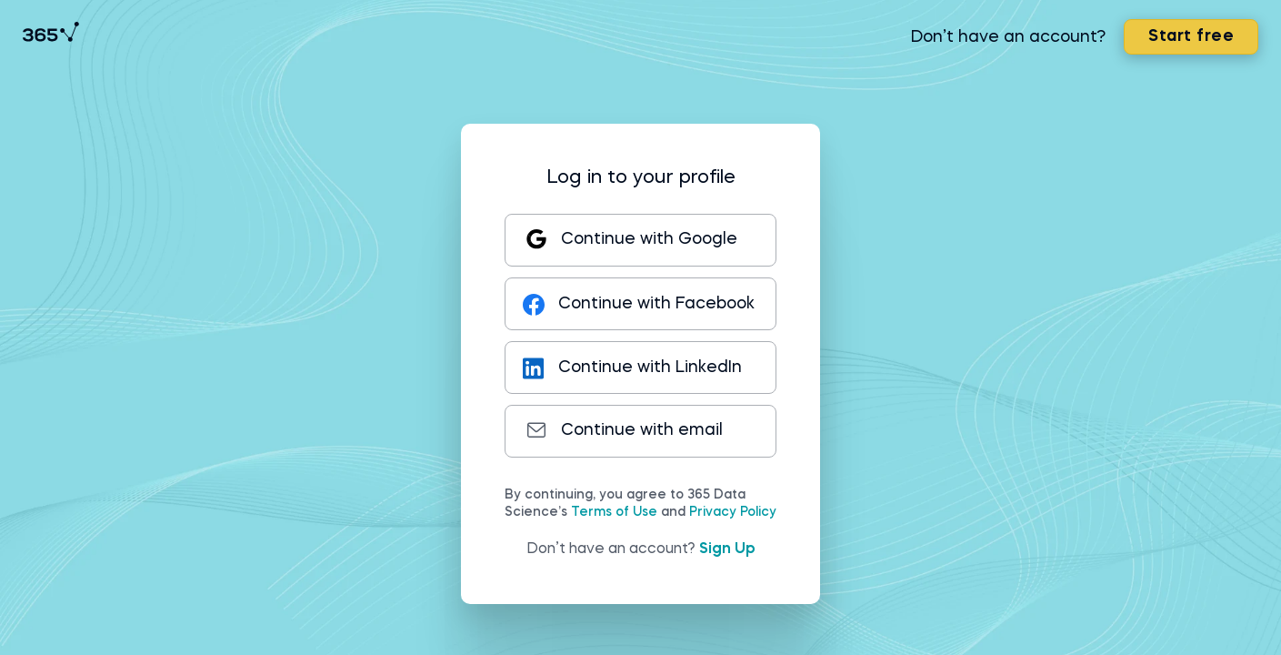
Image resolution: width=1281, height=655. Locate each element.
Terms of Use (614, 512)
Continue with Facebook (620, 303)
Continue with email (624, 429)
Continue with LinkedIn (635, 367)
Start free (1184, 42)
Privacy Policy (732, 512)
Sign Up (727, 549)
